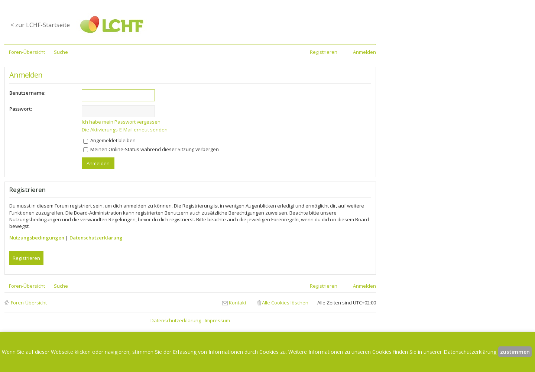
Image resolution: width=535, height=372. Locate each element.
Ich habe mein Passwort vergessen (121, 121)
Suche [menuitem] (61, 52)
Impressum (217, 320)
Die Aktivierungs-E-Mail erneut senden (125, 129)
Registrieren (26, 258)
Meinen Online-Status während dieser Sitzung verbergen (151, 149)
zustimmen (515, 351)
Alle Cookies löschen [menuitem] (285, 302)
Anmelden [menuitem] (364, 52)
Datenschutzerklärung (96, 237)
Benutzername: (27, 92)
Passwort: (20, 108)
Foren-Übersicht (29, 302)
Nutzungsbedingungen (36, 237)
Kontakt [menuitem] (237, 302)
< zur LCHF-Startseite (40, 25)
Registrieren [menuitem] (323, 52)
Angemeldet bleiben (109, 140)
